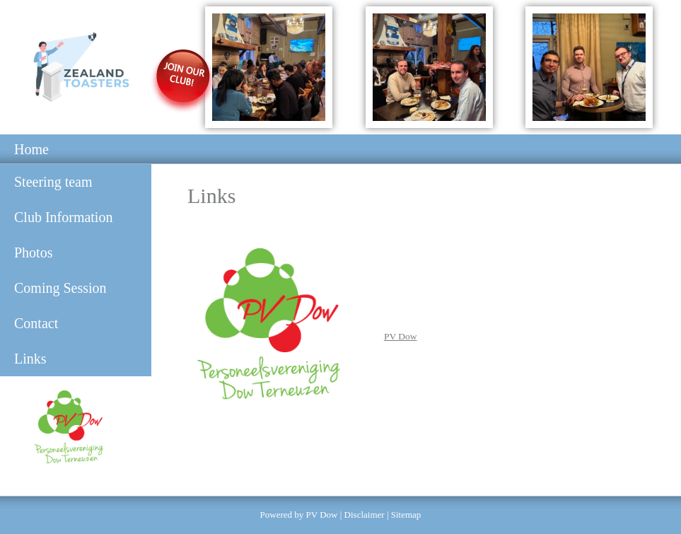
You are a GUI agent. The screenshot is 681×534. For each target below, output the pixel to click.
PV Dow (400, 336)
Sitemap (406, 514)
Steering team (53, 182)
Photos (33, 252)
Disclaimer (364, 514)
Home (31, 149)
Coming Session (60, 288)
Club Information (63, 217)
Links (30, 358)
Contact (36, 323)
